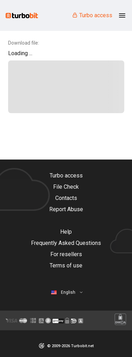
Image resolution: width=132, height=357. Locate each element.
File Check (66, 186)
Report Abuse (66, 209)
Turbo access (92, 15)
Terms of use (66, 265)
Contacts (66, 198)
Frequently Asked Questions (66, 243)
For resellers (66, 254)
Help (66, 231)
